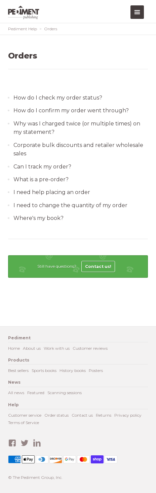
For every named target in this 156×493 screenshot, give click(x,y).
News (14, 382)
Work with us (57, 348)
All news (16, 392)
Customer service (24, 415)
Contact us (82, 415)
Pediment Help (22, 28)
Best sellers (18, 370)
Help (13, 404)
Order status (56, 415)
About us (32, 348)
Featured (35, 392)
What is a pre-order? (41, 179)
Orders (50, 28)
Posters (96, 370)
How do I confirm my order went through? (71, 110)
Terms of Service (23, 422)
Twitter (25, 443)
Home (14, 348)
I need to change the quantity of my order (70, 205)
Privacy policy (128, 415)
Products (18, 360)
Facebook (12, 443)
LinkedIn (37, 443)
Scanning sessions (64, 392)
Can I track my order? (42, 166)
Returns (103, 415)
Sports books (44, 370)
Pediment (25, 12)
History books (73, 370)
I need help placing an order (51, 192)
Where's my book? (38, 218)
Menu (137, 12)
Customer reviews (90, 348)
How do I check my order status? (57, 97)
